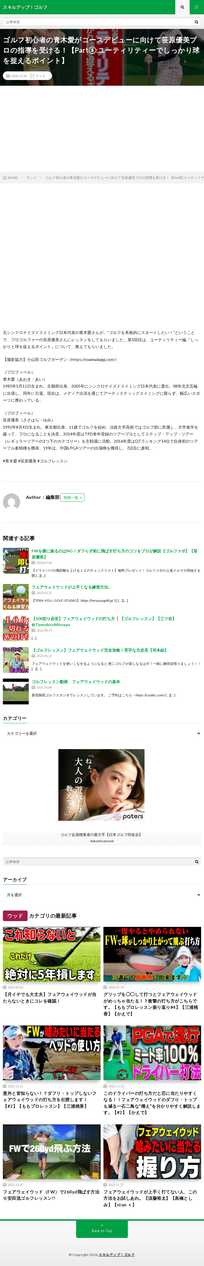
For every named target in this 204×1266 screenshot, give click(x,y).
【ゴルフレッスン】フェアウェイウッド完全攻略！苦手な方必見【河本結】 (100, 650)
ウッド (40, 75)
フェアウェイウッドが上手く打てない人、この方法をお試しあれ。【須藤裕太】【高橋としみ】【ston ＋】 (150, 1198)
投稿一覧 (70, 497)
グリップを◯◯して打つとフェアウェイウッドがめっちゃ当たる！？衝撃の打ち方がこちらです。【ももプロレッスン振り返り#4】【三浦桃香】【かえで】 (150, 1004)
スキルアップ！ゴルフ (116, 1255)
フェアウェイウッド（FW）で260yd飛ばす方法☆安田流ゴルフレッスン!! (51, 1195)
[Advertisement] (102, 129)
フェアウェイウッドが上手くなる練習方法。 (72, 587)
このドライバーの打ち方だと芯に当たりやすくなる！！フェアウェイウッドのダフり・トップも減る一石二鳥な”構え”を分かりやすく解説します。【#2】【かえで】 (152, 1103)
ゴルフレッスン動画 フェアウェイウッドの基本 (76, 681)
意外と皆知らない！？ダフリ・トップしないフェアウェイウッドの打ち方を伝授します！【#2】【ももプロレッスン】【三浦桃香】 (50, 1100)
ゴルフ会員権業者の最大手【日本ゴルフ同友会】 (101, 834)
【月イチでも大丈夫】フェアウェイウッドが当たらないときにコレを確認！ (50, 997)
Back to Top (102, 1230)
